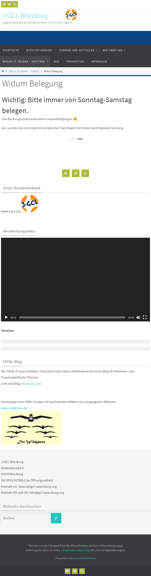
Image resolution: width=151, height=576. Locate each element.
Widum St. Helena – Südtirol (24, 71)
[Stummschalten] (138, 317)
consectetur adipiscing (75, 550)
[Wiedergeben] (6, 317)
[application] (75, 279)
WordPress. (90, 558)
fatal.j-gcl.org (31, 383)
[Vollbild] (145, 317)
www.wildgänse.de (14, 408)
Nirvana (76, 558)
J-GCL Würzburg (25, 15)
